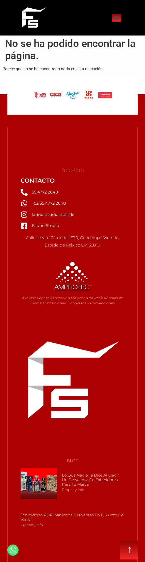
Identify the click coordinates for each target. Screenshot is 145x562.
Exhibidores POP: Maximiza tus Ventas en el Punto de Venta (72, 517)
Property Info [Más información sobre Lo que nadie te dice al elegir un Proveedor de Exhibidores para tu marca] (73, 489)
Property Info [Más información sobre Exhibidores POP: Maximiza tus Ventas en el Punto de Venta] (32, 525)
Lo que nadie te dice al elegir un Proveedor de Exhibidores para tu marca (90, 480)
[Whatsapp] (13, 550)
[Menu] (116, 18)
